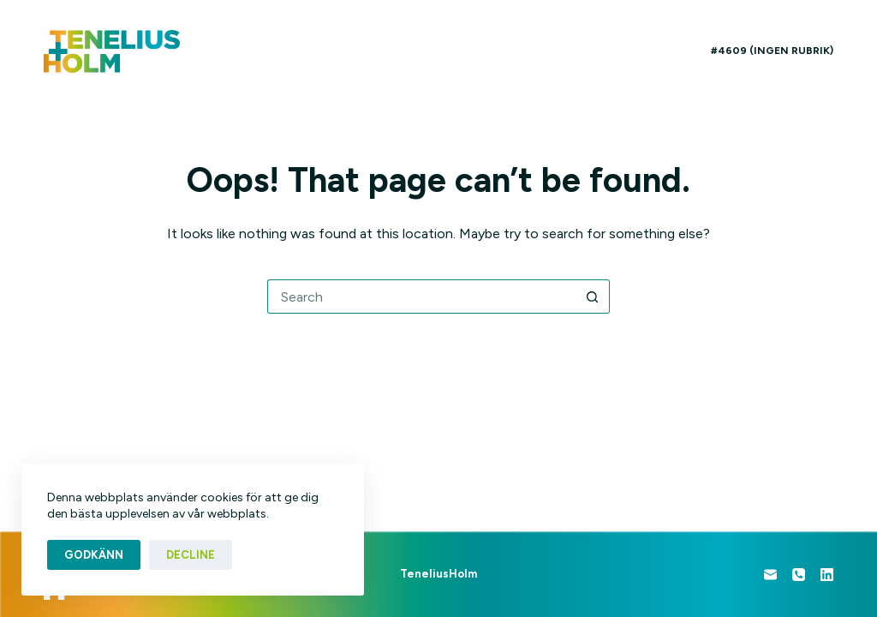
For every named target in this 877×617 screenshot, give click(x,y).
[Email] (770, 574)
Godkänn (93, 554)
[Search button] (593, 296)
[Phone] (798, 574)
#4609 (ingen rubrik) (772, 51)
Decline (190, 554)
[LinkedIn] (826, 574)
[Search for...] (421, 296)
